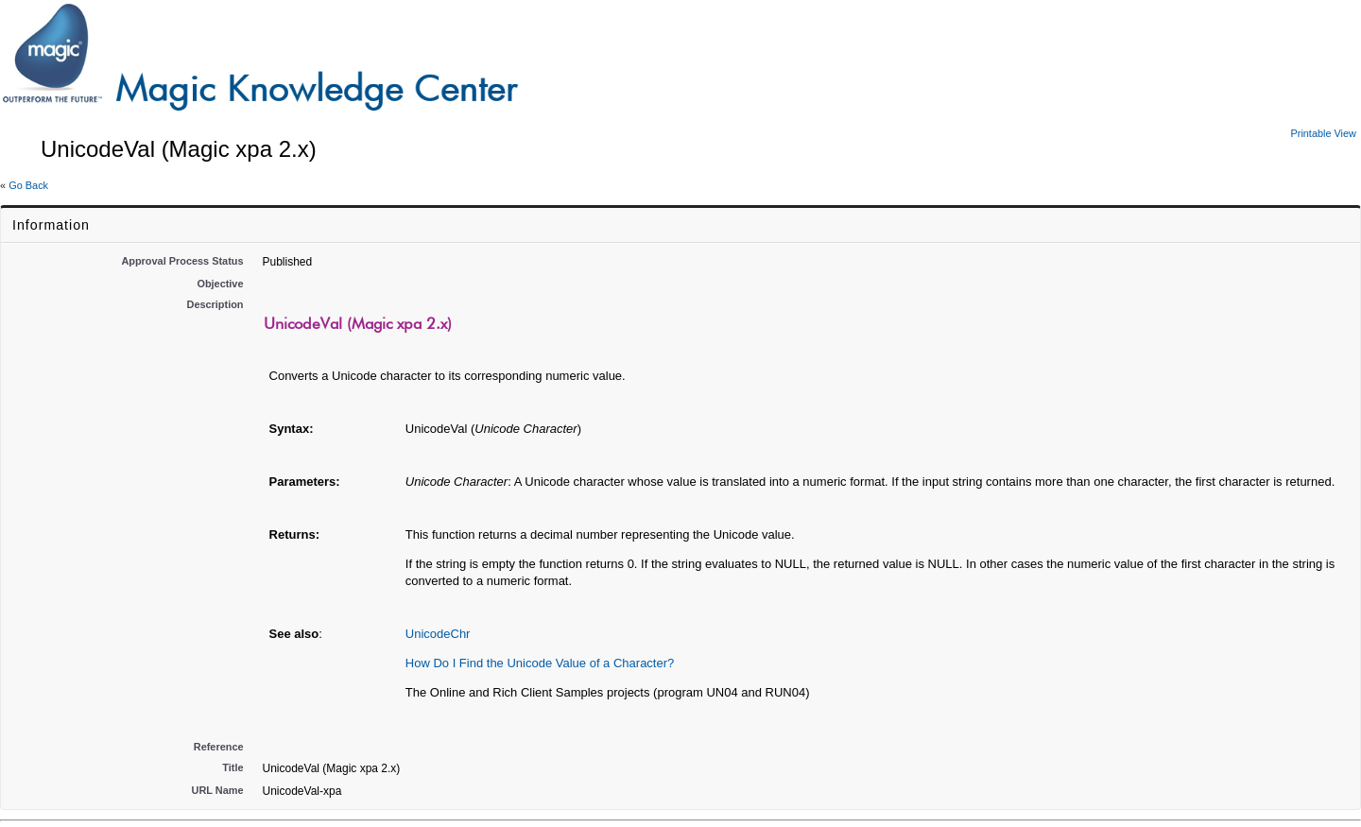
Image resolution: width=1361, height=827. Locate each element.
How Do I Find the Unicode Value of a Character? (539, 663)
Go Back (28, 185)
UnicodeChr (438, 634)
